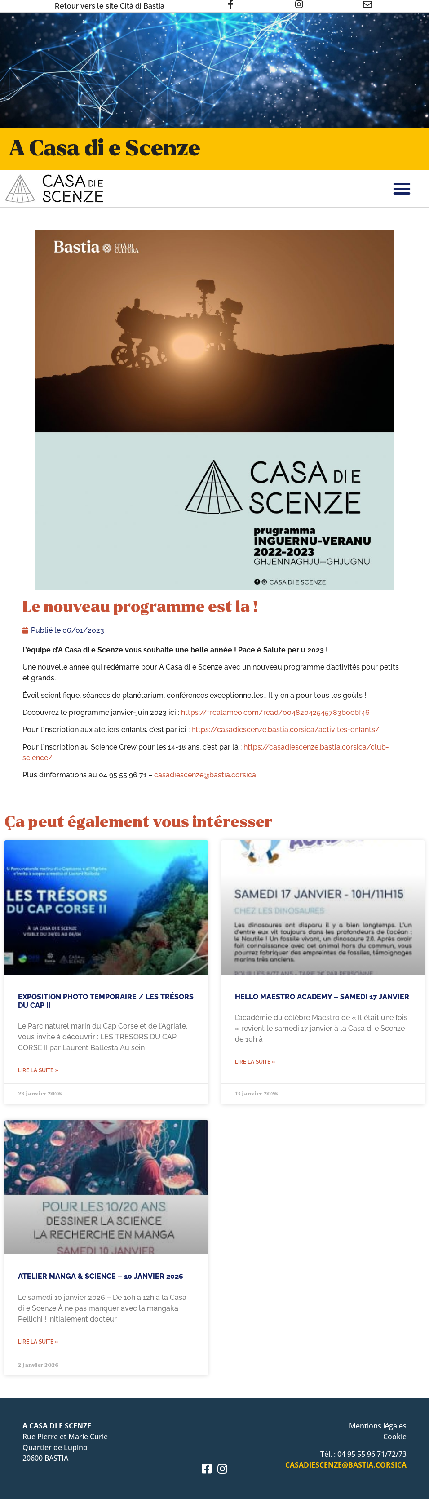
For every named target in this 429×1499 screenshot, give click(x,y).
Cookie (395, 1436)
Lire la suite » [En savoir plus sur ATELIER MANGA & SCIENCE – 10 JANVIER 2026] (38, 1342)
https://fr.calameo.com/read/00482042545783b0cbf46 (275, 712)
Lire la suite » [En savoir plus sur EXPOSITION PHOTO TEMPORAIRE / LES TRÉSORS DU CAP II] (38, 1070)
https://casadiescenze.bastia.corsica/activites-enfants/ (285, 729)
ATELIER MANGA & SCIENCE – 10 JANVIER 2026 (100, 1276)
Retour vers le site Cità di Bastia (109, 6)
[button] (402, 189)
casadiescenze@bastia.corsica (205, 775)
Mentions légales (378, 1426)
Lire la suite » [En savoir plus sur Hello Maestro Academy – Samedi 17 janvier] (255, 1062)
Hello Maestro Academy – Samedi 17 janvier (322, 997)
